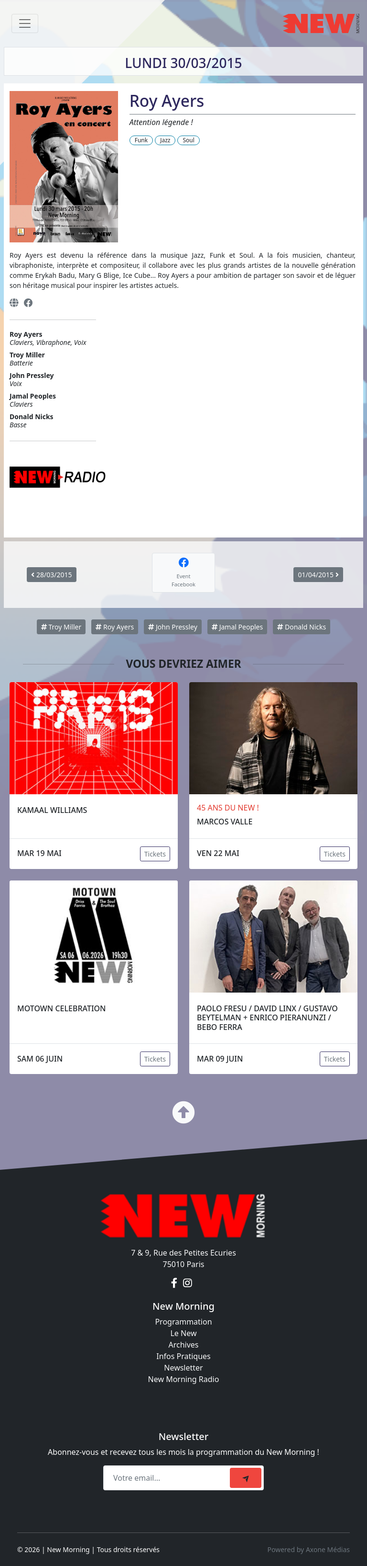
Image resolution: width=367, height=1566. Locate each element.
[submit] (245, 1478)
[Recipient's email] (168, 1478)
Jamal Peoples (237, 626)
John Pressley (172, 626)
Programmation (183, 1321)
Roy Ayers (115, 626)
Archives (183, 1344)
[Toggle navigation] (24, 23)
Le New (183, 1333)
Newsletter (183, 1367)
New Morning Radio (183, 1379)
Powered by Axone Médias (309, 1549)
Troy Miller (61, 626)
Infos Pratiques (183, 1356)
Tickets (155, 853)
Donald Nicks (301, 626)
